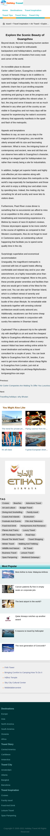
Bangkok (5, 780)
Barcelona (5, 785)
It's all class (7, 450)
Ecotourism (29, 517)
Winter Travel (8, 544)
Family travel (32, 512)
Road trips (30, 535)
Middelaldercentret (13, 687)
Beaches (17, 503)
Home (5, 10)
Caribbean (5, 754)
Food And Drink (9, 526)
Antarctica (5, 759)
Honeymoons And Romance (33, 526)
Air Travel (35, 24)
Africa (3, 739)
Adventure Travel (33, 503)
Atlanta (4, 775)
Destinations (16, 10)
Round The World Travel (13, 539)
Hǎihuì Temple (11, 677)
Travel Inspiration (33, 10)
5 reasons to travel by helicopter (29, 631)
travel (8, 24)
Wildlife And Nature (10, 548)
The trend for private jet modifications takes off (22, 429)
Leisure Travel (27, 553)
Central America (8, 749)
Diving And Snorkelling (12, 512)
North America (7, 724)
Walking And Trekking (28, 544)
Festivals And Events (11, 521)
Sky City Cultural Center (15, 682)
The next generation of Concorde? (30, 646)
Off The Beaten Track (11, 535)
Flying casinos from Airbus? (37, 429)
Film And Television (33, 521)
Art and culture (8, 508)
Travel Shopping (35, 539)
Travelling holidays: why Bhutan (14, 397)
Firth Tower (9, 667)
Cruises (5, 503)
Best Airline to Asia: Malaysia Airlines (31, 572)
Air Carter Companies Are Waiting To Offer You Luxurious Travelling (25, 385)
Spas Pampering (9, 557)
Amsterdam (6, 770)
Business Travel (9, 553)
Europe (4, 714)
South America (7, 729)
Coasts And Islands (10, 517)
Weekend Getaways (30, 557)
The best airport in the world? (28, 601)
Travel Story (21, 15)
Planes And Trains (10, 530)
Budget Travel (26, 508)
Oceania (5, 734)
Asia (3, 719)
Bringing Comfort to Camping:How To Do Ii (23, 672)
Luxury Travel (29, 530)
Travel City (34, 15)
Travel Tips (7, 15)
